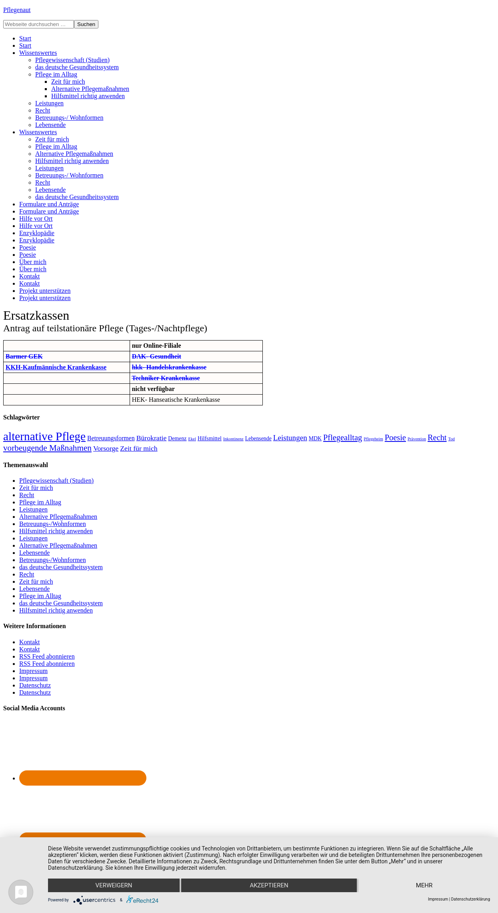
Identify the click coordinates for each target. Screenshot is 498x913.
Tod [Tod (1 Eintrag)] (451, 439)
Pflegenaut (16, 9)
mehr (424, 885)
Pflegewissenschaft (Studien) (56, 480)
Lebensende (34, 552)
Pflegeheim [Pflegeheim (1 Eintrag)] (373, 439)
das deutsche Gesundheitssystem (61, 567)
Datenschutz (35, 685)
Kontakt (29, 642)
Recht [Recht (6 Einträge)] (437, 437)
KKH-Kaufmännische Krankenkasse (56, 367)
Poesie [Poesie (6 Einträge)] (395, 437)
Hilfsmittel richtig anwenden (56, 531)
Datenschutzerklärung (470, 899)
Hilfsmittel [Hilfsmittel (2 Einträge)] (210, 438)
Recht (26, 495)
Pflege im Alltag (40, 502)
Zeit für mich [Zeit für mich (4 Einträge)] (138, 448)
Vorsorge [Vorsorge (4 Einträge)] (105, 448)
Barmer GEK (24, 356)
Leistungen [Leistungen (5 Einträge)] (290, 437)
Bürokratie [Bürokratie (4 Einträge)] (151, 438)
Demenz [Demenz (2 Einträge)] (177, 438)
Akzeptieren (269, 885)
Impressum (33, 670)
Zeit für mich (36, 487)
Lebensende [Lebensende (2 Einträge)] (258, 438)
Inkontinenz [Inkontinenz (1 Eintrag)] (233, 439)
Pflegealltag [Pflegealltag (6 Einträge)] (342, 437)
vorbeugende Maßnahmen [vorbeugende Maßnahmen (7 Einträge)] (47, 448)
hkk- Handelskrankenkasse (169, 367)
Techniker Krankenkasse (166, 378)
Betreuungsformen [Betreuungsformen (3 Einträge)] (111, 438)
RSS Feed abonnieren (47, 656)
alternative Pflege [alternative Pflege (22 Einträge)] (44, 436)
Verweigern (114, 885)
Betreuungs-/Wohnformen (52, 523)
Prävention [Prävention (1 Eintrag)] (417, 439)
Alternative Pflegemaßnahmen (58, 516)
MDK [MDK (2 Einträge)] (315, 438)
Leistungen (33, 509)
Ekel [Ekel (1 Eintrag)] (192, 439)
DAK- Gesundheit (156, 356)
